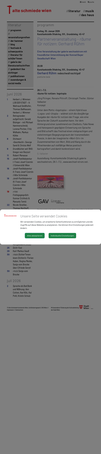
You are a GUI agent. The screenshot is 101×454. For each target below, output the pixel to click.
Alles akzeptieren (34, 235)
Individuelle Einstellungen (62, 235)
